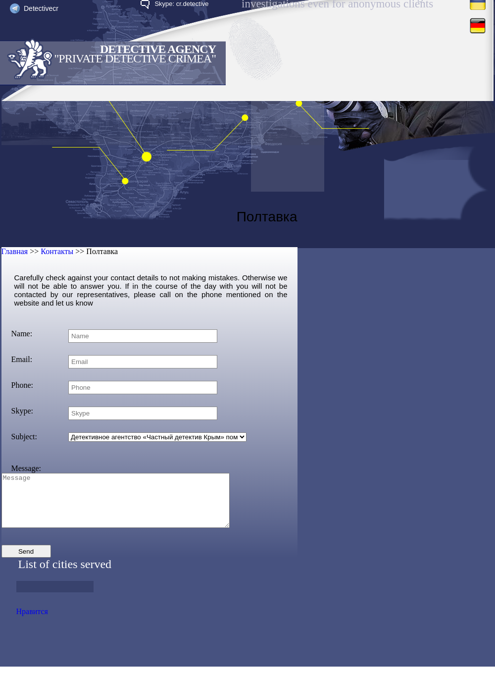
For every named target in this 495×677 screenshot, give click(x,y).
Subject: (24, 436)
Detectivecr (41, 8)
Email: (22, 359)
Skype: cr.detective (181, 3)
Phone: (22, 385)
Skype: (22, 411)
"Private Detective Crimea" (135, 58)
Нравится (32, 622)
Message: (26, 468)
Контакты (57, 251)
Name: (22, 333)
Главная (14, 251)
